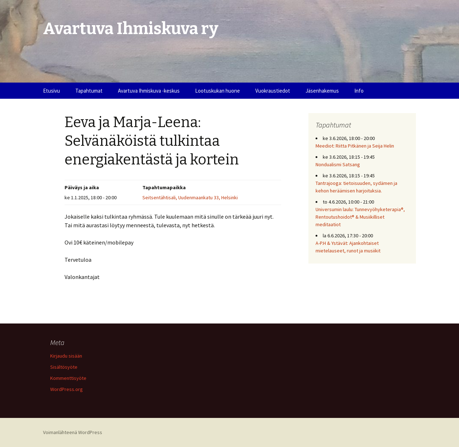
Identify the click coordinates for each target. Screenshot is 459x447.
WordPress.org (66, 389)
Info (359, 90)
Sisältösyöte (63, 367)
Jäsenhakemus (322, 90)
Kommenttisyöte (68, 378)
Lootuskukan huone (217, 90)
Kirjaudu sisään (66, 356)
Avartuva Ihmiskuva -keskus (149, 90)
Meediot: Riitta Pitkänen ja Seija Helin (355, 146)
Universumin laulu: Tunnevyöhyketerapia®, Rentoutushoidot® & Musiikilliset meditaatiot (360, 217)
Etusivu (51, 90)
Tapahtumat (89, 90)
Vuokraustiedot (272, 90)
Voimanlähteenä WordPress (72, 432)
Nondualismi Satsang (338, 164)
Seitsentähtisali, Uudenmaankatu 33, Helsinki (190, 197)
